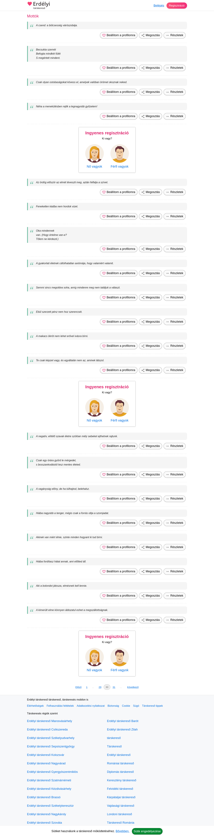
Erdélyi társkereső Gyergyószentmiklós (52, 771)
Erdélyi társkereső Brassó (44, 797)
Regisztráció (176, 5)
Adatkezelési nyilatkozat (91, 705)
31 (114, 687)
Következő (133, 687)
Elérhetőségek (35, 705)
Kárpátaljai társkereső (121, 797)
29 (100, 687)
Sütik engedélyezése (147, 831)
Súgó (136, 705)
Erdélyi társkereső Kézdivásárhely (49, 788)
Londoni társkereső (119, 814)
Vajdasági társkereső (120, 805)
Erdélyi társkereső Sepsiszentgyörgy (51, 746)
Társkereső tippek (152, 705)
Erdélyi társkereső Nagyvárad (46, 763)
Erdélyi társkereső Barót (122, 721)
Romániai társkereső (120, 763)
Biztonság (113, 705)
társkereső (114, 738)
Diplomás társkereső (120, 771)
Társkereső (114, 746)
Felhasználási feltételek (60, 705)
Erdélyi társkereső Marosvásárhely (49, 721)
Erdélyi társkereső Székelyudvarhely (50, 738)
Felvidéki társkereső (120, 788)
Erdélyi (38, 5)
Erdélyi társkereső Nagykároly (46, 814)
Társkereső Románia (120, 822)
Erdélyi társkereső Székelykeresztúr (50, 805)
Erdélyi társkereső (119, 755)
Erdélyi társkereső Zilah (122, 729)
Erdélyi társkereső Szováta (44, 822)
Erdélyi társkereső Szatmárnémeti (49, 780)
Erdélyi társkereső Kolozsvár (45, 755)
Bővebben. (122, 831)
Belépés (158, 5)
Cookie (126, 705)
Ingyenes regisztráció (107, 132)
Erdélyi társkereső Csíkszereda (47, 729)
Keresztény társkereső (121, 780)
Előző (78, 687)
